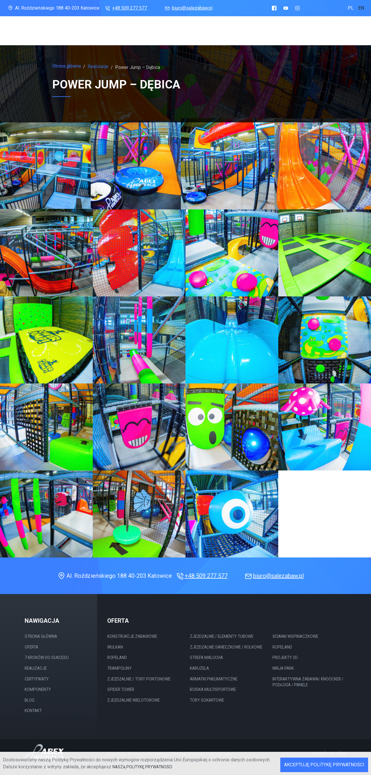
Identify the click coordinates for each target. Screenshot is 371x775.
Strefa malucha (206, 657)
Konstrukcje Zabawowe (132, 636)
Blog (327, 36)
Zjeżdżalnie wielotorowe (133, 700)
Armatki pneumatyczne (213, 679)
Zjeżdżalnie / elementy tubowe (221, 636)
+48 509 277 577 (125, 8)
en (361, 8)
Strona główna (108, 31)
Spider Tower (120, 689)
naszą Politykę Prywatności (142, 767)
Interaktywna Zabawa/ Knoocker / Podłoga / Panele (307, 682)
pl (351, 8)
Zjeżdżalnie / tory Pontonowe (138, 679)
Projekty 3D (285, 657)
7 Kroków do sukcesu (186, 32)
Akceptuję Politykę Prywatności (324, 764)
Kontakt (33, 710)
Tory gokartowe (207, 700)
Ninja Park (283, 668)
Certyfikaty (265, 33)
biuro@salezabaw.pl (188, 8)
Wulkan (115, 647)
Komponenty (301, 34)
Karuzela (199, 668)
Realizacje (231, 32)
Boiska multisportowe (213, 689)
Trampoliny (119, 668)
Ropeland (117, 657)
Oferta (142, 31)
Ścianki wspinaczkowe (295, 636)
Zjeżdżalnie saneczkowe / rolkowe (226, 647)
